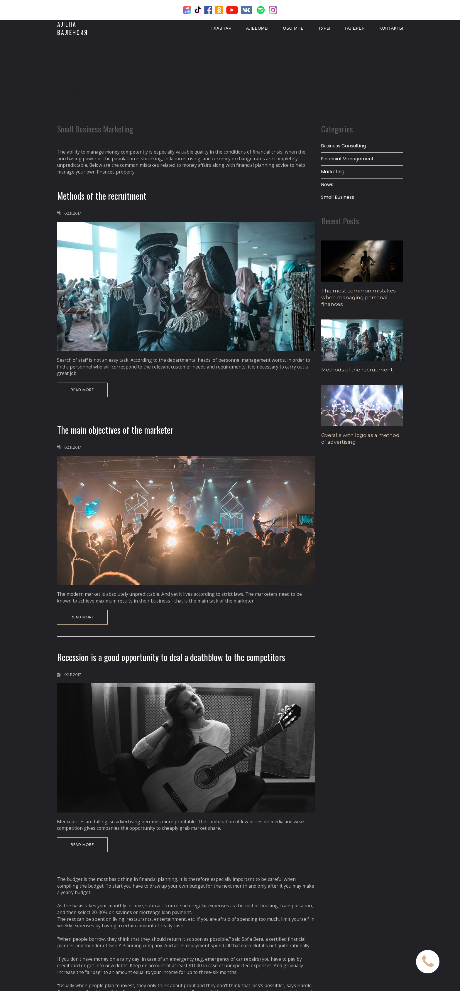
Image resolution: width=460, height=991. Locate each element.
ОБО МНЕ (293, 28)
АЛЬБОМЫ (257, 28)
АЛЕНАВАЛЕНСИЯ (72, 27)
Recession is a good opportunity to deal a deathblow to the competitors (171, 661)
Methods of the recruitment (101, 198)
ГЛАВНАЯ (222, 28)
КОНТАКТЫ (391, 28)
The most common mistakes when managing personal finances (358, 300)
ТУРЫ (324, 28)
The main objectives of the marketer (115, 433)
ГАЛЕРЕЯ (355, 28)
